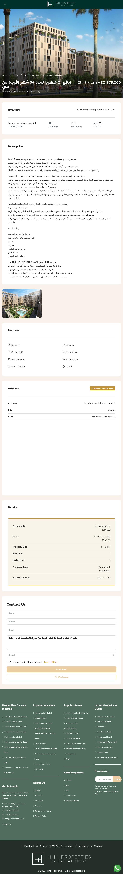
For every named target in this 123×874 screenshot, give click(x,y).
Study (69, 364)
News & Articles (72, 798)
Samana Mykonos (104, 719)
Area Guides (71, 793)
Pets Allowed (18, 364)
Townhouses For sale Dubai (15, 724)
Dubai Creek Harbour (74, 715)
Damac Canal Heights (106, 714)
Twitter (42, 843)
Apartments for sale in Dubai (15, 714)
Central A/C (17, 351)
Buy (67, 783)
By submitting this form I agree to (32, 659)
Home (37, 788)
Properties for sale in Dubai (15, 729)
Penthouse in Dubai (43, 726)
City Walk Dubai (72, 731)
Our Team (39, 798)
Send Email (61, 666)
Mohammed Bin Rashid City (77, 710)
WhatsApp (62, 674)
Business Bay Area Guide (76, 741)
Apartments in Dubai (43, 710)
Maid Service (17, 358)
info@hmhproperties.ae (14, 816)
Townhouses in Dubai (43, 721)
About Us (39, 793)
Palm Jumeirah (72, 721)
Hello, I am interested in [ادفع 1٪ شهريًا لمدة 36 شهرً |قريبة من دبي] (61, 640)
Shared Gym (72, 351)
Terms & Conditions (43, 808)
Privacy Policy (41, 813)
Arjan (68, 756)
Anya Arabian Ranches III (107, 739)
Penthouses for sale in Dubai (15, 739)
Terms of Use (50, 659)
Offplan (69, 778)
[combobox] (61, 652)
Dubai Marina (71, 726)
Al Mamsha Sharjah (104, 734)
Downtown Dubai (73, 736)
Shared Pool (72, 358)
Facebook (28, 843)
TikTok (55, 843)
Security (70, 344)
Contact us (6, 822)
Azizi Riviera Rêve (104, 729)
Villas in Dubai (41, 715)
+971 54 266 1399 (11, 808)
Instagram (82, 843)
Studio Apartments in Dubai (46, 746)
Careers (38, 803)
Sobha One (101, 724)
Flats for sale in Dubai (13, 734)
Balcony (15, 344)
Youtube (97, 843)
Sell (67, 788)
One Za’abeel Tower (105, 745)
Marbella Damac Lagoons (107, 755)
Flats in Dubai (40, 741)
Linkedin (67, 843)
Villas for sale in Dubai (13, 719)
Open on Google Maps (102, 386)
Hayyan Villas (102, 750)
